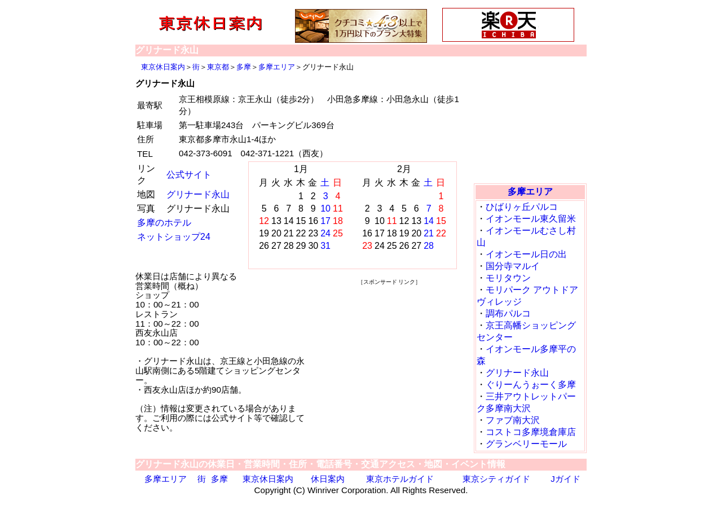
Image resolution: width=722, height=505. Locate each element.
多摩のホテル (164, 222)
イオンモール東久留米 (531, 218)
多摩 (243, 67)
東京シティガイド (496, 479)
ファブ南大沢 (513, 420)
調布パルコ (508, 313)
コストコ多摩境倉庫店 (531, 432)
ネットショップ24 (173, 236)
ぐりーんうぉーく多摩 (531, 384)
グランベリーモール (526, 444)
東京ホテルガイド (400, 479)
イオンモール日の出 (526, 254)
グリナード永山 (198, 194)
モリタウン (508, 278)
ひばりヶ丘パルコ (522, 207)
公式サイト (189, 174)
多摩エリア (276, 67)
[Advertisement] (389, 357)
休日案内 (328, 479)
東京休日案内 (163, 67)
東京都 (218, 67)
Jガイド (565, 479)
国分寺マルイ (513, 266)
